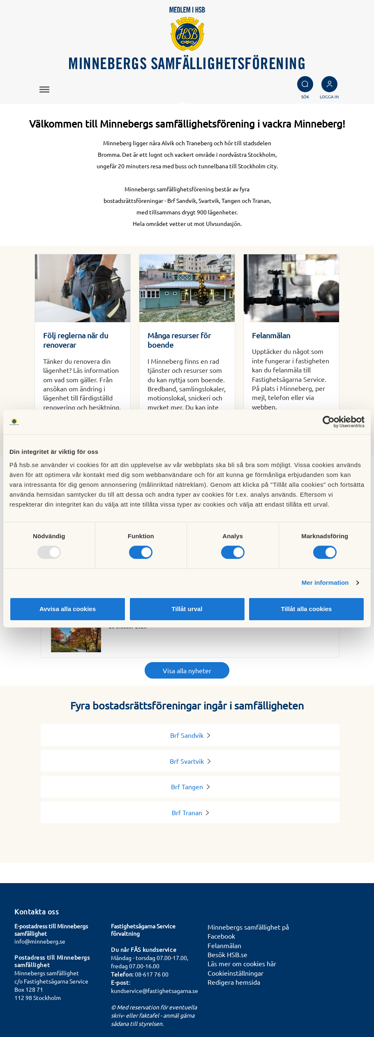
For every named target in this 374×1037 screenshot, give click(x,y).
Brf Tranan (190, 812)
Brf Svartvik (190, 761)
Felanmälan (224, 945)
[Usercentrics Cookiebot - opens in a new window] (329, 422)
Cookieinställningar (235, 973)
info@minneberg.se (39, 941)
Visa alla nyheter (187, 670)
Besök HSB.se (227, 954)
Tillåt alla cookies (306, 608)
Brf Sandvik (190, 735)
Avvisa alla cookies (67, 608)
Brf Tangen (190, 786)
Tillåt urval (187, 608)
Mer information (325, 582)
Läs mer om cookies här (242, 963)
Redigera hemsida (234, 982)
